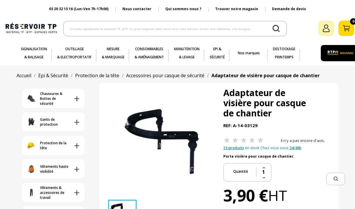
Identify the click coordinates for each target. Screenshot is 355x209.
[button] (335, 179)
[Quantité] (264, 172)
